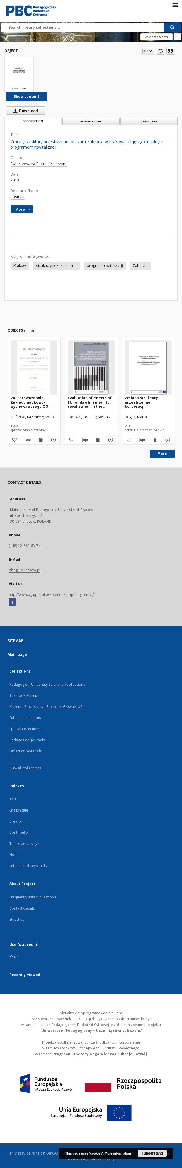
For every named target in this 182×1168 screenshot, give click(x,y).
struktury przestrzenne (56, 265)
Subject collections (25, 717)
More (162, 453)
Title (13, 799)
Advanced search (156, 37)
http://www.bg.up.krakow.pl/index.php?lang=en (52, 594)
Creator (16, 821)
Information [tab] (90, 121)
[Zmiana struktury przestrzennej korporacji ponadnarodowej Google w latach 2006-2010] (148, 368)
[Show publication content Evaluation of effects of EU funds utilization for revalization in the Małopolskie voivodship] (97, 440)
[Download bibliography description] (27, 440)
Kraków (19, 265)
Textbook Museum (25, 695)
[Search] (172, 27)
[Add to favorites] (160, 51)
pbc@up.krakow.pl (24, 569)
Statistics (16, 919)
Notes (14, 854)
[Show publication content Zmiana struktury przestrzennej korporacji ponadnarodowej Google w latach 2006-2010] (154, 440)
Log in (14, 955)
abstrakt (18, 196)
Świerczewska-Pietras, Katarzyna (39, 163)
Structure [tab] (149, 121)
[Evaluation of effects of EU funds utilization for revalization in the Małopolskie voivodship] (91, 368)
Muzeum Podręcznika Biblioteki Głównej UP (46, 706)
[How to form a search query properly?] (177, 36)
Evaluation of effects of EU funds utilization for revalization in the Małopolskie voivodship (90, 402)
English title (18, 810)
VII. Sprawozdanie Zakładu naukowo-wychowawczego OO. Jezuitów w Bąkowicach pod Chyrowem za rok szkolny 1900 (32, 402)
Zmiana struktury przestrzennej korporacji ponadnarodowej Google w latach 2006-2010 (148, 402)
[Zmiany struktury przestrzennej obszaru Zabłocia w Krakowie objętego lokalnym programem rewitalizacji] (19, 74)
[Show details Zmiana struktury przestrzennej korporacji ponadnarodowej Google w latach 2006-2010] (167, 440)
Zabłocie (140, 265)
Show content (26, 96)
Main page (17, 654)
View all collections (25, 768)
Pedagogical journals (27, 739)
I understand (152, 1153)
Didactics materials (25, 751)
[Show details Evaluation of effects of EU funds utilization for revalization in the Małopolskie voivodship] (109, 440)
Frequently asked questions (32, 897)
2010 (15, 180)
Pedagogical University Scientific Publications (47, 684)
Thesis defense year (26, 843)
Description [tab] (33, 121)
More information (118, 1153)
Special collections (24, 728)
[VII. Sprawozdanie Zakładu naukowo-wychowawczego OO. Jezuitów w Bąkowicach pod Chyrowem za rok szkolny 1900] (34, 368)
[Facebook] (12, 602)
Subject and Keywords (28, 865)
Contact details (22, 908)
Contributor (19, 832)
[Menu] (175, 4)
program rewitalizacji (105, 265)
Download (24, 110)
